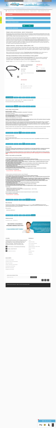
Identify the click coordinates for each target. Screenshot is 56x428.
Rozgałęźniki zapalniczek (12, 98)
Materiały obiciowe (11, 78)
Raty (23, 237)
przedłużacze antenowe (26, 201)
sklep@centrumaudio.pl (12, 390)
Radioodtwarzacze (11, 129)
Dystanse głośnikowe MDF (13, 54)
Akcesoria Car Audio (12, 16)
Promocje (25, 8)
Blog (45, 8)
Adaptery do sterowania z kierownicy (15, 18)
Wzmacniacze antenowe (13, 45)
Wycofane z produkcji (12, 143)
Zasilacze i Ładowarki (12, 105)
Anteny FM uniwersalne (13, 36)
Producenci (40, 8)
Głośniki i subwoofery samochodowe (12, 404)
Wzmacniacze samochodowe (13, 132)
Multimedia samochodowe (10, 407)
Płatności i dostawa (32, 387)
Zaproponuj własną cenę (26, 227)
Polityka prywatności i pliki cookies (34, 386)
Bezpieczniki (10, 49)
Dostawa (16, 237)
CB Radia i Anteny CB (12, 109)
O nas (30, 8)
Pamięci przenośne (11, 89)
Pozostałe (10, 107)
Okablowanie (10, 125)
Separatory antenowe (13, 43)
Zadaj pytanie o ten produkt (27, 225)
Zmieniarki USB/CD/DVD (12, 136)
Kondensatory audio (11, 114)
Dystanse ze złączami (12, 56)
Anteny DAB (11, 27)
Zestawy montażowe (12, 103)
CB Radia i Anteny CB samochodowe (12, 401)
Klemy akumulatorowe (12, 63)
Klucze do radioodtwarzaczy (13, 65)
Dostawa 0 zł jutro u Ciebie (16, 8)
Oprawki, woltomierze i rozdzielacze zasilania (16, 87)
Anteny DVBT (11, 29)
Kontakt (50, 8)
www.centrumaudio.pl (28, 344)
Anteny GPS (11, 38)
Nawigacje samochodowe (10, 409)
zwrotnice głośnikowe (16, 201)
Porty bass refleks (11, 92)
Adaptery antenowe (12, 23)
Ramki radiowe (11, 96)
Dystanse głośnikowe (12, 52)
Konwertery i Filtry (11, 69)
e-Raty (30, 389)
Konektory (10, 67)
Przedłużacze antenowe (13, 41)
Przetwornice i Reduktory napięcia (14, 94)
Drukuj (23, 223)
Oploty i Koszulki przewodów (13, 85)
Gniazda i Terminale (12, 61)
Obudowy (9, 123)
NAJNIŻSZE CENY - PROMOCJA (12, 360)
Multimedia (10, 118)
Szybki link (8, 0)
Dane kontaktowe (31, 384)
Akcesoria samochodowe (10, 399)
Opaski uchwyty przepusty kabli (14, 83)
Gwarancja (28, 237)
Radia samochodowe (9, 402)
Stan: (22, 210)
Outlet (35, 8)
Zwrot (20, 237)
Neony (9, 81)
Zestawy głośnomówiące (12, 134)
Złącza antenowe (12, 47)
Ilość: (37, 206)
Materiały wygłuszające (12, 116)
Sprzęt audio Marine (11, 138)
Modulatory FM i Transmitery (13, 74)
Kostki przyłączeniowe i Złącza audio (15, 72)
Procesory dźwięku (11, 127)
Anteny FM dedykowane (13, 32)
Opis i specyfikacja (9, 237)
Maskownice (10, 76)
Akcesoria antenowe (12, 25)
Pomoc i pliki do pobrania (33, 383)
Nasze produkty (7, 8)
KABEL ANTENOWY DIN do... (19, 156)
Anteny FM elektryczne (13, 34)
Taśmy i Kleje (10, 100)
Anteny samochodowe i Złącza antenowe (16, 21)
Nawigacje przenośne (11, 120)
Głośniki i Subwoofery (12, 112)
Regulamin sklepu (31, 381)
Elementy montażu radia (12, 58)
